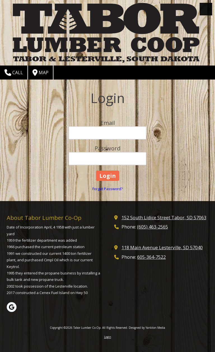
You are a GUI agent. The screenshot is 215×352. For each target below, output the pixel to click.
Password (107, 148)
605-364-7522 (151, 257)
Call (13, 72)
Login (107, 337)
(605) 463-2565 (152, 227)
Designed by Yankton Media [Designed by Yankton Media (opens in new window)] (147, 328)
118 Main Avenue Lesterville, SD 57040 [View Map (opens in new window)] (162, 247)
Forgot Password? (107, 188)
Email (108, 123)
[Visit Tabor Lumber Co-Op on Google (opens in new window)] (12, 307)
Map (40, 72)
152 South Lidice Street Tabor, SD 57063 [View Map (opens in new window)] (163, 218)
